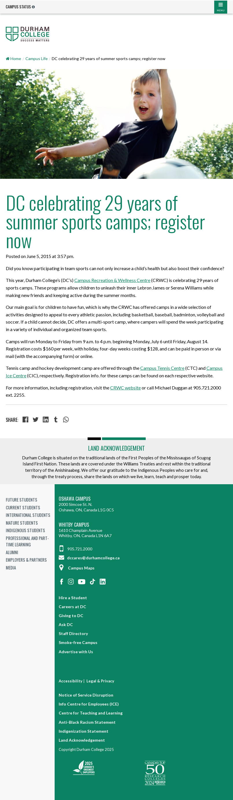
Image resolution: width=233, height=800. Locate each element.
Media (11, 567)
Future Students (21, 499)
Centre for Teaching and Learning (91, 712)
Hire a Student (73, 597)
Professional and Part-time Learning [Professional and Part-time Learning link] (27, 541)
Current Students (23, 507)
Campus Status (18, 7)
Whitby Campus (74, 525)
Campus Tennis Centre (162, 368)
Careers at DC (72, 606)
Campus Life (36, 58)
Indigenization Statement (83, 731)
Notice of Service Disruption (86, 695)
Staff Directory (73, 633)
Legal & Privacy (100, 681)
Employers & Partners (26, 559)
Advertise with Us (76, 651)
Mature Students (22, 522)
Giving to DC (71, 615)
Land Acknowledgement (116, 448)
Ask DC (66, 624)
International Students (28, 515)
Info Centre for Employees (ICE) (89, 703)
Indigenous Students (25, 530)
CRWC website (125, 387)
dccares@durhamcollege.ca (89, 557)
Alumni (12, 552)
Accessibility (70, 681)
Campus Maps (77, 567)
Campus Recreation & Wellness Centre (112, 280)
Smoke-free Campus (78, 642)
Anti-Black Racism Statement (87, 722)
